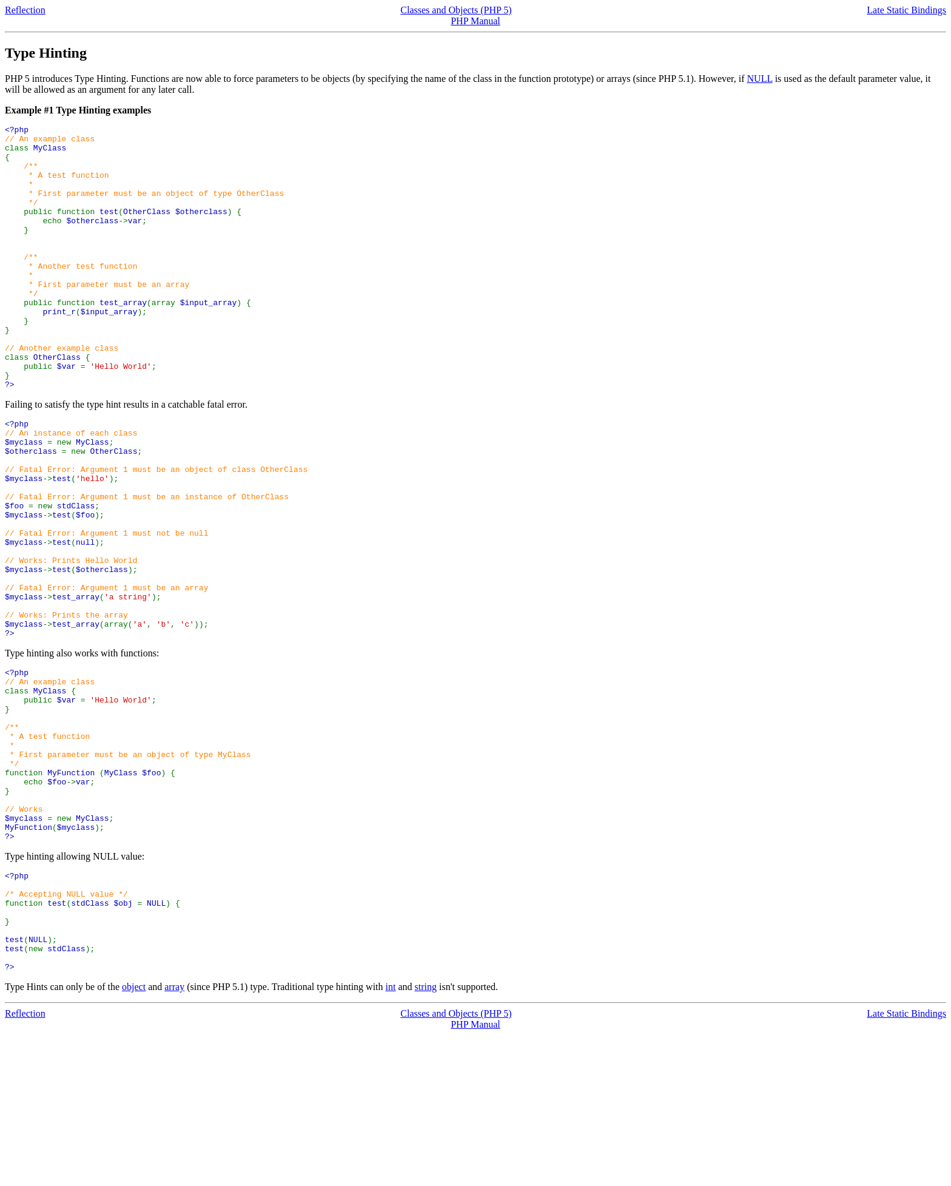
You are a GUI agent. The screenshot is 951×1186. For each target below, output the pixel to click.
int (391, 1138)
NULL (760, 78)
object (134, 1138)
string (426, 1138)
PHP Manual (475, 21)
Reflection (25, 10)
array (174, 1138)
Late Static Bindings (906, 10)
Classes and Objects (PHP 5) (455, 10)
